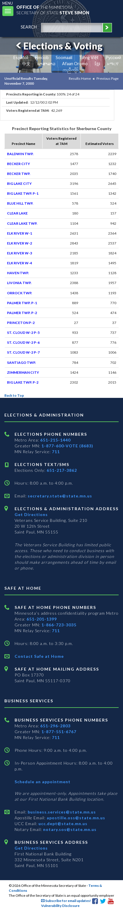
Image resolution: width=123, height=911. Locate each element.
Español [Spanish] (20, 57)
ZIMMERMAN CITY (23, 372)
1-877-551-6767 (58, 731)
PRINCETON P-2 (21, 322)
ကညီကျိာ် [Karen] (70, 69)
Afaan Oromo (75, 63)
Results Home (80, 78)
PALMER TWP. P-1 (22, 303)
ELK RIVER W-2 (19, 243)
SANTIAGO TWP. (21, 362)
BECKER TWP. (18, 173)
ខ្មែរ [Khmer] (97, 63)
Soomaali (64, 57)
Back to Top (14, 395)
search (29, 26)
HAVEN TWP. (18, 273)
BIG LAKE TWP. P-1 (22, 193)
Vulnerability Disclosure (60, 905)
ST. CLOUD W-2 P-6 (23, 342)
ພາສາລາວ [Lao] (46, 63)
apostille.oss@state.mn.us (75, 817)
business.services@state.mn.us (61, 811)
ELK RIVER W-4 (19, 263)
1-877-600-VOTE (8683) (67, 445)
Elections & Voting (58, 46)
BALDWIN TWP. (20, 154)
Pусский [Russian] (113, 57)
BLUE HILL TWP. (20, 203)
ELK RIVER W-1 (19, 233)
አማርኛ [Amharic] (113, 63)
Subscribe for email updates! (66, 900)
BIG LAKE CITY (19, 183)
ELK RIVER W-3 (19, 253)
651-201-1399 (42, 618)
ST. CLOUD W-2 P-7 (23, 352)
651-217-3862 (62, 470)
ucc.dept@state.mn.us (62, 823)
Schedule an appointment (43, 781)
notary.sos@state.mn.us (69, 829)
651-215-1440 (55, 439)
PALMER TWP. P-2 (22, 313)
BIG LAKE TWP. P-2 (22, 382)
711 (56, 451)
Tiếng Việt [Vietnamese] (89, 57)
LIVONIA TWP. (19, 283)
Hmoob (42, 57)
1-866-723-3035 (58, 624)
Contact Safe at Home (39, 656)
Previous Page (107, 78)
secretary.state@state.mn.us (59, 495)
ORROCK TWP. (19, 293)
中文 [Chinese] (26, 63)
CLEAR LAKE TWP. (22, 223)
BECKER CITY (18, 164)
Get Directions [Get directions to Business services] (31, 848)
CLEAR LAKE (17, 213)
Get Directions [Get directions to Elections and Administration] (31, 514)
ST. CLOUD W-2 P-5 (23, 332)
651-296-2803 (55, 725)
